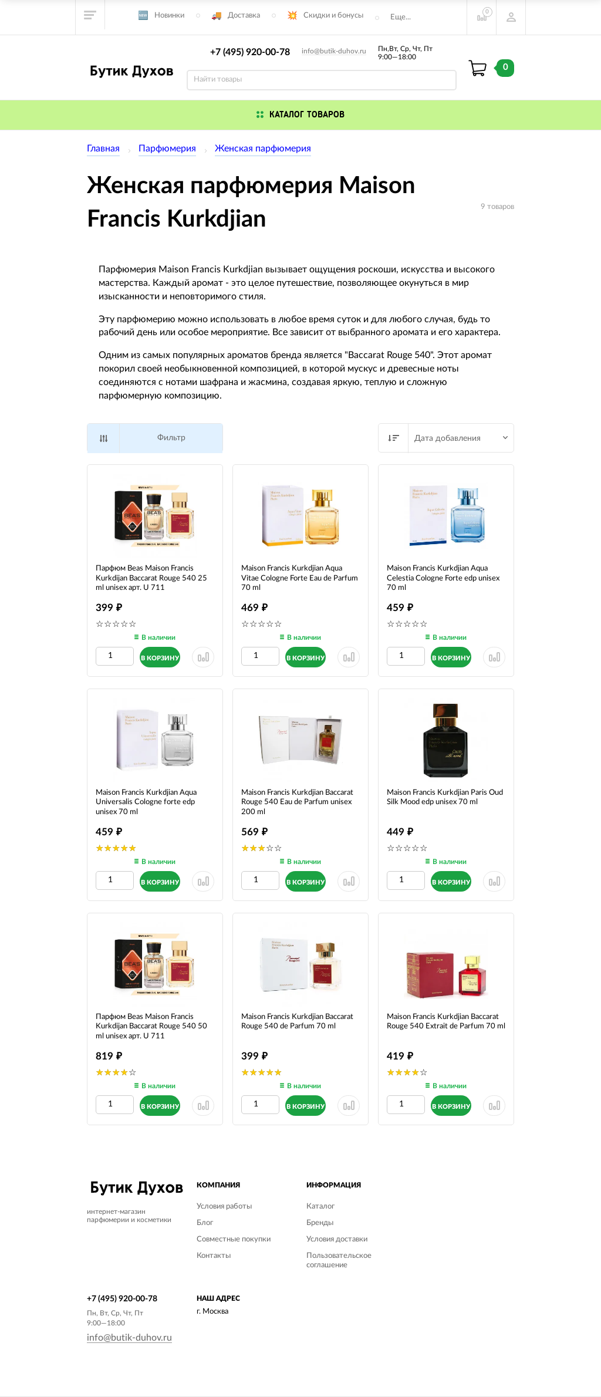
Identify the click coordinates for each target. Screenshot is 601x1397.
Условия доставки (336, 1239)
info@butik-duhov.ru (334, 51)
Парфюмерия (167, 148)
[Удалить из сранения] (203, 657)
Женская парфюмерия (263, 148)
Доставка (244, 15)
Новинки (169, 15)
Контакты (214, 1256)
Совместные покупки (234, 1239)
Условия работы (224, 1206)
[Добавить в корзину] (160, 657)
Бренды (319, 1223)
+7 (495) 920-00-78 (250, 52)
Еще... (400, 17)
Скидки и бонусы (333, 15)
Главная (103, 148)
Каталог (320, 1206)
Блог (205, 1223)
